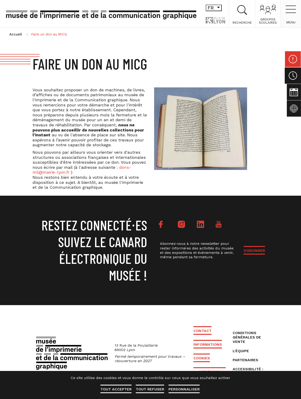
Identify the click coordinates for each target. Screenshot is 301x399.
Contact (202, 331)
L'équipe (241, 351)
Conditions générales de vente (247, 337)
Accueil (15, 34)
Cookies (201, 358)
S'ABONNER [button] (254, 250)
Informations (207, 344)
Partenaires (245, 360)
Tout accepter (115, 389)
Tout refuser (150, 389)
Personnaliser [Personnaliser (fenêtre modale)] (184, 389)
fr (206, 8)
